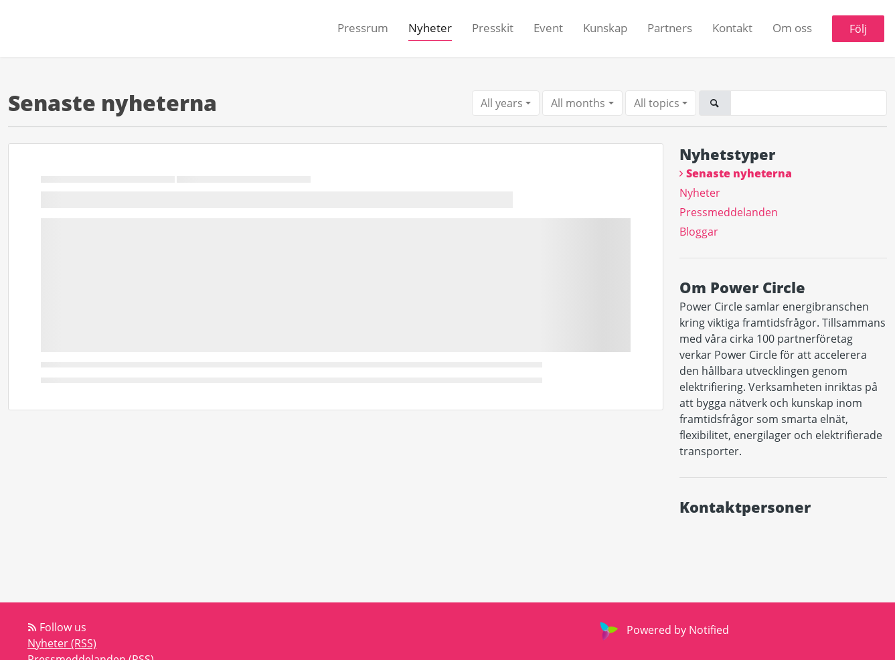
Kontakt (732, 27)
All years (502, 103)
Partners (669, 27)
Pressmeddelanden (728, 212)
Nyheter (430, 27)
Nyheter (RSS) (61, 643)
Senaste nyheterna (739, 173)
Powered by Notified (662, 630)
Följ (858, 28)
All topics (656, 103)
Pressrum (362, 27)
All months (578, 103)
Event (548, 27)
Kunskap (605, 27)
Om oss (792, 27)
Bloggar (698, 231)
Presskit (492, 27)
